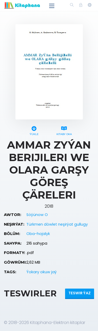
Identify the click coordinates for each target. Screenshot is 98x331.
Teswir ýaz (79, 293)
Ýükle (34, 130)
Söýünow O (37, 214)
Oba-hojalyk (38, 233)
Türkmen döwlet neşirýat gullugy (57, 224)
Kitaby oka (64, 130)
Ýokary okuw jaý (41, 272)
